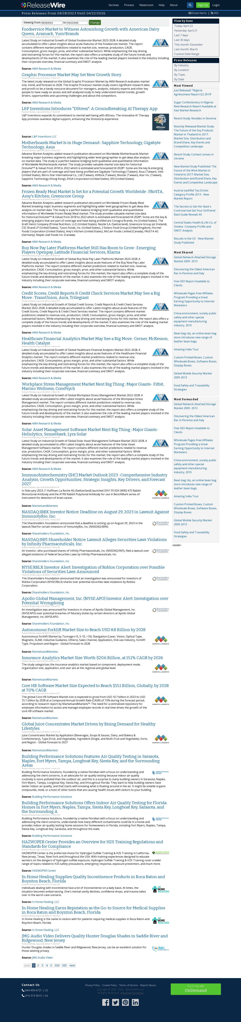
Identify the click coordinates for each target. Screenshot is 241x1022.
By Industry (181, 65)
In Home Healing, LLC (45, 902)
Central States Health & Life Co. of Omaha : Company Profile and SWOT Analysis (195, 226)
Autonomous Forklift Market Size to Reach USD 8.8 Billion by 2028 (84, 629)
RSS (216, 13)
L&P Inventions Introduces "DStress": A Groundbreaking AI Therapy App (89, 108)
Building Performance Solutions (52, 797)
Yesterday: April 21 (185, 30)
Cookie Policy (109, 985)
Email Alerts (199, 13)
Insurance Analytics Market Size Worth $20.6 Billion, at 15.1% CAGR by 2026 (92, 657)
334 (57, 965)
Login (216, 5)
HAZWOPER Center (44, 870)
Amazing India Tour (186, 349)
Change (95, 22)
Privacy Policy (92, 985)
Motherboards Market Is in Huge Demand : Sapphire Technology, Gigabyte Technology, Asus (91, 144)
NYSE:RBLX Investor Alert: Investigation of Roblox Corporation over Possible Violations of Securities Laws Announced (93, 569)
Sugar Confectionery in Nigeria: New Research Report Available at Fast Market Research (195, 106)
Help (162, 5)
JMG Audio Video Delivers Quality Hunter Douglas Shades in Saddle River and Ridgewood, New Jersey (95, 938)
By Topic (179, 74)
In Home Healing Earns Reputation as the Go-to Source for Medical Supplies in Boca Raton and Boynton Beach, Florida (93, 910)
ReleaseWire (43, 5)
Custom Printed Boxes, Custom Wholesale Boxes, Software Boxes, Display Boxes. (195, 361)
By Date (179, 79)
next (72, 965)
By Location (181, 70)
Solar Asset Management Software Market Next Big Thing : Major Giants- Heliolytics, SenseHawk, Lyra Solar (90, 431)
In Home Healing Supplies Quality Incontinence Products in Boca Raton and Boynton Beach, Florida (93, 878)
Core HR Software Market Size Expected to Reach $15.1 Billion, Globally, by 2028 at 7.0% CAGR (95, 687)
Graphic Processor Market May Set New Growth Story (71, 74)
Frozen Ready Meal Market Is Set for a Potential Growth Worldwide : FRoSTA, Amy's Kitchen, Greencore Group (93, 193)
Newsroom (146, 5)
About (174, 5)
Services (114, 5)
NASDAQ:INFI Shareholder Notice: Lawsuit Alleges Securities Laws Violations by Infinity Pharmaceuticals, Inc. (94, 541)
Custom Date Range (186, 54)
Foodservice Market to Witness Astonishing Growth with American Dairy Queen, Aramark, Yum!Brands (90, 31)
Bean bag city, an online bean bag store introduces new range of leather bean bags (195, 337)
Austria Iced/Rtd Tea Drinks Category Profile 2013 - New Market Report (191, 194)
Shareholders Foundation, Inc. (51, 533)
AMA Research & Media (46, 68)
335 (64, 965)
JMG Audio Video (42, 957)
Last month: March (186, 49)
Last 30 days (182, 40)
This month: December (188, 44)
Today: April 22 (183, 26)
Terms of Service (128, 985)
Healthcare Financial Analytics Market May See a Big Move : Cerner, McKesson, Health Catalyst (95, 340)
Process (129, 5)
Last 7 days (181, 35)
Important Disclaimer (132, 992)
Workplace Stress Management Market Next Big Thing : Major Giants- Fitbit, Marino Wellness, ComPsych (93, 386)
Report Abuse (148, 985)
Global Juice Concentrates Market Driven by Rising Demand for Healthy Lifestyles (88, 726)
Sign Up (203, 5)
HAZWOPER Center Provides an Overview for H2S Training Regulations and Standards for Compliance (92, 844)
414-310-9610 (33, 995)
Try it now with (196, 988)
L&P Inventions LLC (44, 136)
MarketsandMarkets (45, 506)
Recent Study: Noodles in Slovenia (195, 118)
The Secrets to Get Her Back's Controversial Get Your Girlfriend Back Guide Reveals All (194, 210)
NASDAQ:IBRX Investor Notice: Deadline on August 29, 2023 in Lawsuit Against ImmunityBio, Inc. (95, 514)
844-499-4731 (33, 990)
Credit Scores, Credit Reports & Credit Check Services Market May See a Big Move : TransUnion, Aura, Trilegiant (91, 295)
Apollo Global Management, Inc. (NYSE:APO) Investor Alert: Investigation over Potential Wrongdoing (95, 600)
